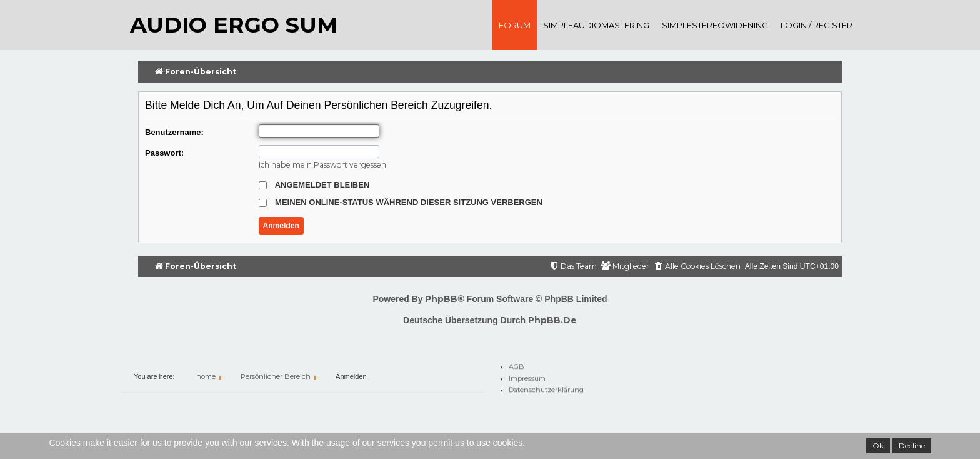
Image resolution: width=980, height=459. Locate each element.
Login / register (816, 25)
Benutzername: (174, 132)
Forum (515, 25)
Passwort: (164, 153)
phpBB (441, 299)
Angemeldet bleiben (314, 184)
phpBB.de (552, 320)
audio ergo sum (234, 24)
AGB (516, 364)
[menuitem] (697, 266)
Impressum (527, 376)
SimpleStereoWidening (715, 25)
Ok (878, 445)
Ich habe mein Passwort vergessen (322, 164)
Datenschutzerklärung (546, 387)
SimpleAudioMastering (596, 25)
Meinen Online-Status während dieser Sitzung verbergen (400, 202)
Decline (912, 445)
